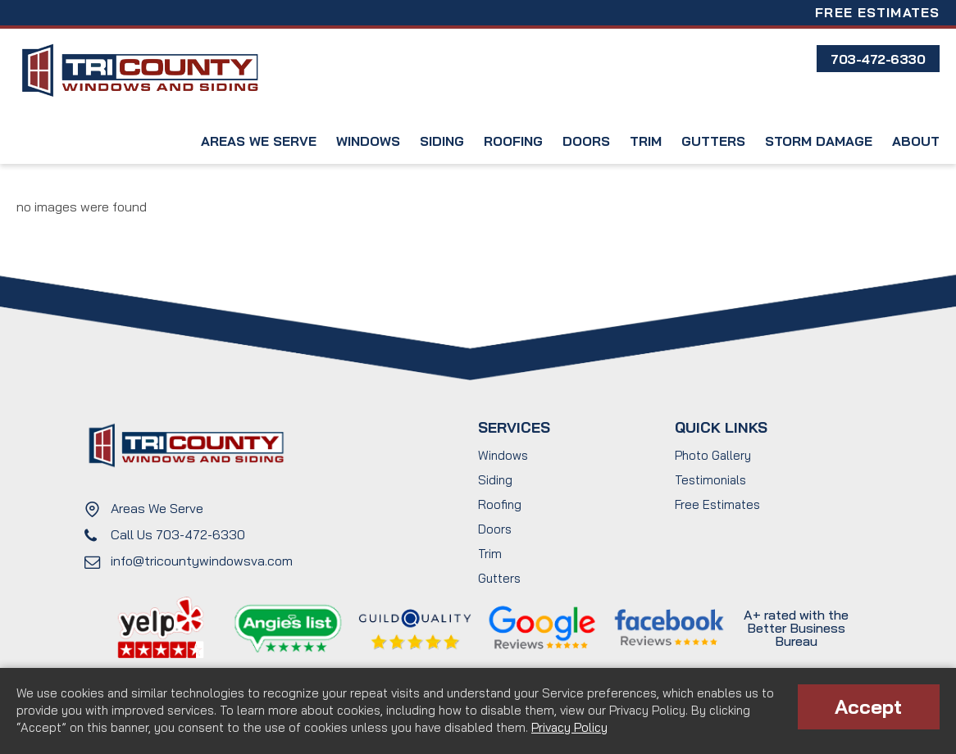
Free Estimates (877, 12)
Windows (368, 141)
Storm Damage (818, 141)
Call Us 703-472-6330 (178, 534)
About (916, 141)
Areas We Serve (258, 141)
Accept (868, 706)
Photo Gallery (713, 455)
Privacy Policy (569, 727)
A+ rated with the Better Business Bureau (796, 627)
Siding (442, 141)
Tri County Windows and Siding (139, 71)
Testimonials (710, 480)
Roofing (513, 141)
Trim (646, 141)
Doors (586, 141)
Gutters (713, 141)
